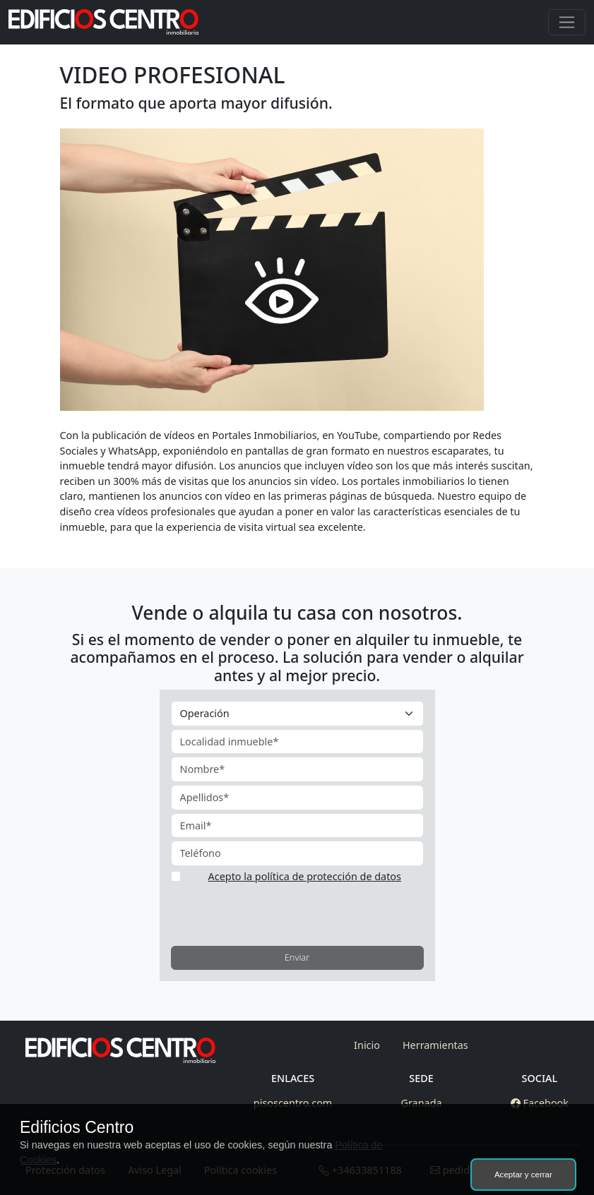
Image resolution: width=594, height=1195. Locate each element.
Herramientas (435, 1045)
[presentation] (278, 912)
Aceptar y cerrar (523, 1174)
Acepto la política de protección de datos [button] (304, 876)
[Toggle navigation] (567, 22)
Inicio (367, 1045)
